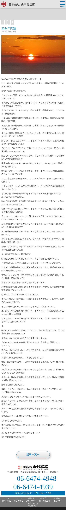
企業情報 (31, 499)
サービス (18, 499)
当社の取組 (44, 499)
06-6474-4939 (33, 487)
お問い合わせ (33, 504)
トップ (6, 499)
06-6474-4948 (36, 478)
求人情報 (57, 499)
